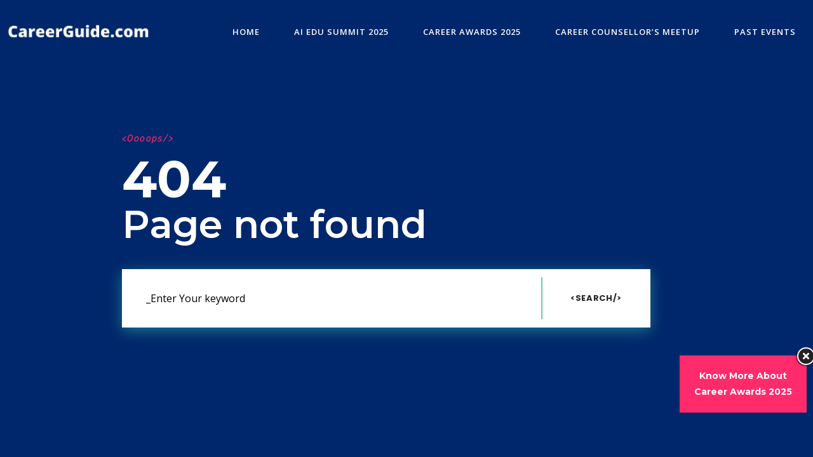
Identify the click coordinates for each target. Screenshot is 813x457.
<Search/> (596, 298)
